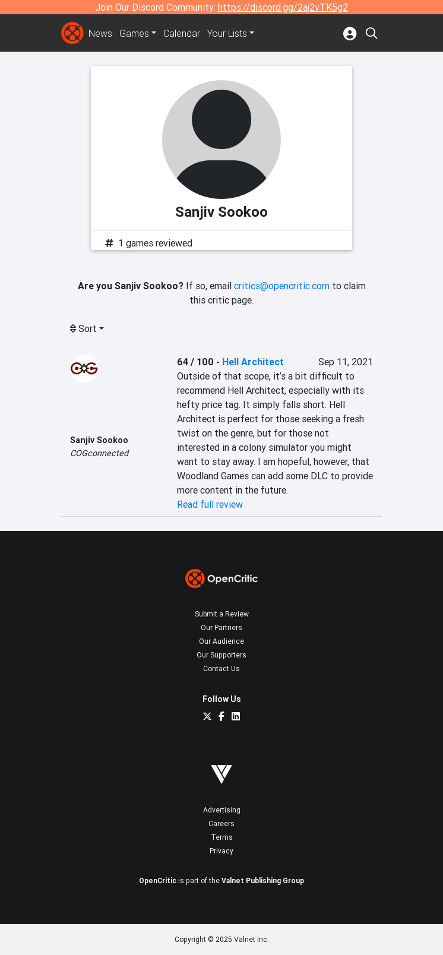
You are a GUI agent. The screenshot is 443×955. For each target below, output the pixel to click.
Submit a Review (222, 613)
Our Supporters (221, 654)
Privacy (221, 850)
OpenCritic (157, 880)
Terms (222, 837)
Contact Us (221, 668)
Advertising (222, 809)
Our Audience (221, 641)
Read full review (210, 504)
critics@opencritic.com (282, 286)
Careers (221, 823)
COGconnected (99, 453)
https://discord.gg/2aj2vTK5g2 (283, 7)
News (100, 33)
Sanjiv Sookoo (99, 440)
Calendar (181, 33)
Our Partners (221, 627)
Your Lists (227, 33)
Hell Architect (253, 362)
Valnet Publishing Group (262, 880)
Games (134, 33)
